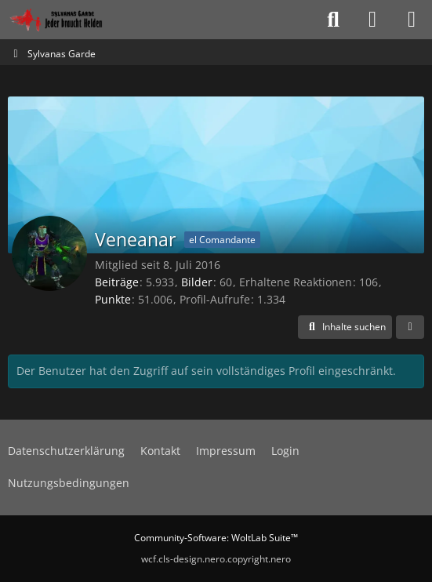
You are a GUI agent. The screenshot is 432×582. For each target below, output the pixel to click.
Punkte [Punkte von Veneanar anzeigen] (113, 299)
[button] (345, 327)
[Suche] (333, 19)
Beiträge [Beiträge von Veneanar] (117, 282)
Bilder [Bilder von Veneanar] (196, 282)
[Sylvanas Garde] (74, 19)
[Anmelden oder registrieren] (372, 19)
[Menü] (411, 19)
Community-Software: (216, 537)
